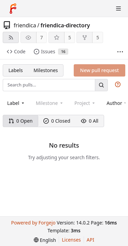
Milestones (45, 70)
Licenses (71, 239)
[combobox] (16, 103)
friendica (25, 25)
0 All (89, 121)
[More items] (120, 51)
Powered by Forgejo (33, 222)
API (90, 239)
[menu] (45, 240)
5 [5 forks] (97, 37)
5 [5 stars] (69, 37)
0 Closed (56, 121)
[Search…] (101, 85)
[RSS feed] (11, 37)
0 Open (21, 121)
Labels (16, 70)
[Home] (13, 8)
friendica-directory (65, 25)
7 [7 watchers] (41, 37)
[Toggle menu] (118, 8)
